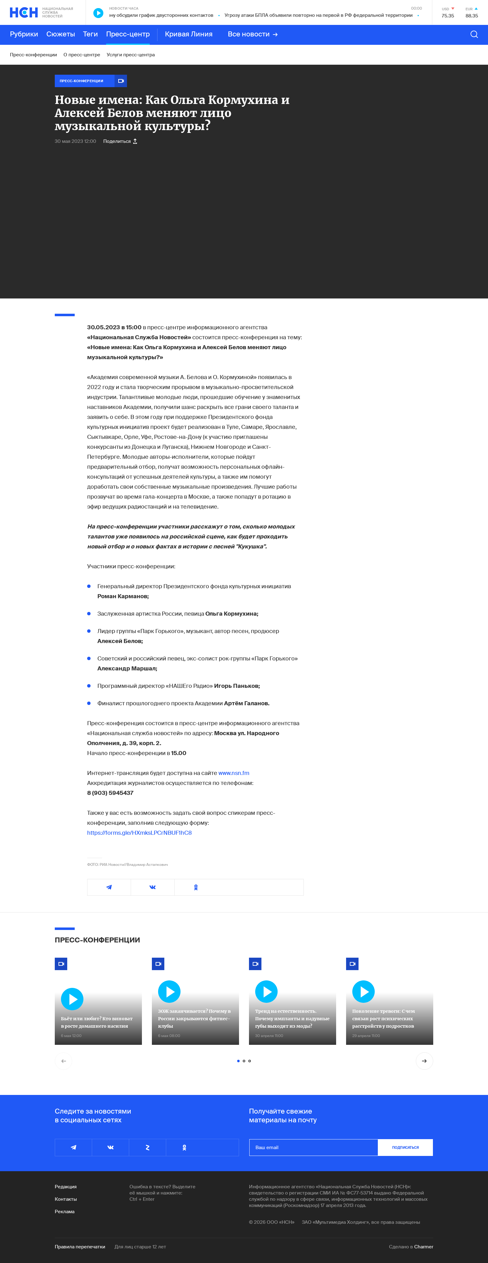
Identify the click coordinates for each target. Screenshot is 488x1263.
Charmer (423, 1247)
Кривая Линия (189, 35)
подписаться (405, 1147)
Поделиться (120, 141)
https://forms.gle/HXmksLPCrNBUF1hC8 (139, 833)
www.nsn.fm (233, 773)
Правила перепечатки (80, 1247)
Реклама (64, 1212)
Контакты (66, 1199)
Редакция (66, 1187)
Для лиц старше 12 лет (140, 1247)
